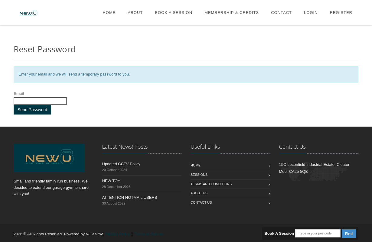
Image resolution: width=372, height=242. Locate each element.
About (135, 12)
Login (311, 12)
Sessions (199, 174)
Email (19, 93)
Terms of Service (149, 234)
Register (341, 12)
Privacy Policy (117, 234)
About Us (199, 193)
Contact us (201, 202)
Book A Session (173, 12)
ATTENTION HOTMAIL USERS (129, 197)
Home (109, 12)
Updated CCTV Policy (121, 164)
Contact (281, 12)
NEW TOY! (112, 181)
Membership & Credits (231, 12)
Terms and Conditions (211, 184)
